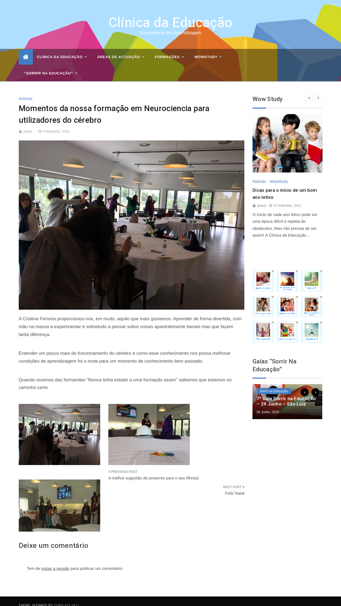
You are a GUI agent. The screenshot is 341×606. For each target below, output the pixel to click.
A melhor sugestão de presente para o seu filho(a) (153, 470)
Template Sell (67, 597)
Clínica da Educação (171, 15)
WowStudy (279, 173)
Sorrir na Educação (274, 383)
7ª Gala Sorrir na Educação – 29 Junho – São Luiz (286, 393)
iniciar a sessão (55, 560)
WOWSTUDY (207, 49)
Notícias (26, 90)
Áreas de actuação (120, 49)
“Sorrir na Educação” (50, 65)
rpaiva (27, 123)
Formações (169, 49)
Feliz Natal (234, 485)
